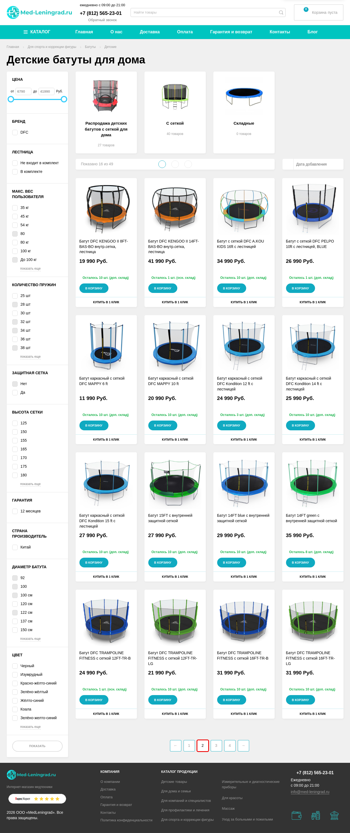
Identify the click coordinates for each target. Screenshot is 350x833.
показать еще (30, 268)
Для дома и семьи (176, 791)
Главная (84, 32)
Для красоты (232, 798)
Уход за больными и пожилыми (247, 819)
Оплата (185, 32)
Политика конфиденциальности (127, 820)
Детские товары (174, 782)
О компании (110, 782)
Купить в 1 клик (106, 302)
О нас (116, 32)
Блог (312, 32)
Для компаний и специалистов (186, 801)
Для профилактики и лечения (185, 810)
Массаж (228, 808)
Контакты (280, 32)
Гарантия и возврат (231, 32)
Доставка (150, 32)
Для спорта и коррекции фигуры (187, 820)
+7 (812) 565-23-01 (101, 13)
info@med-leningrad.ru (310, 792)
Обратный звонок (102, 20)
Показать (37, 746)
